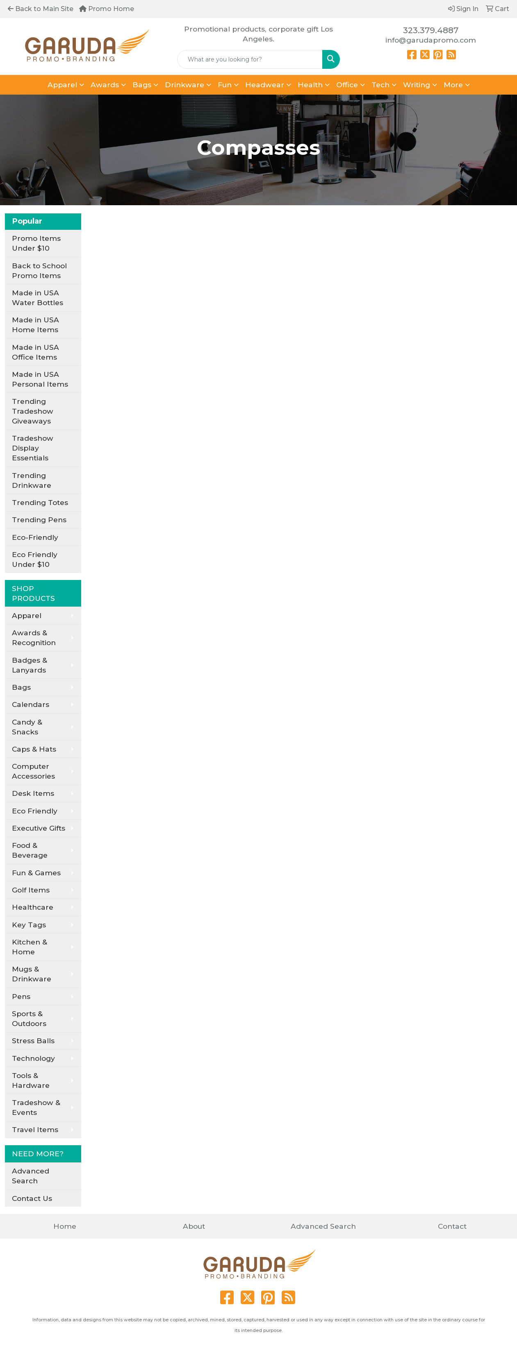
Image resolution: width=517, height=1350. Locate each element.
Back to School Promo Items (39, 270)
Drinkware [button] (184, 84)
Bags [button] (141, 84)
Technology (33, 1058)
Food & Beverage (30, 850)
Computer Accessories (33, 771)
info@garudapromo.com (430, 40)
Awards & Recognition (34, 637)
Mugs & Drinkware (31, 974)
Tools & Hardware (31, 1080)
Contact (452, 1226)
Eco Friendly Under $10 (34, 559)
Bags (21, 687)
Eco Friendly (34, 810)
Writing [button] (416, 84)
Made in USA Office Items (35, 352)
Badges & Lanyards (29, 665)
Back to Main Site (40, 9)
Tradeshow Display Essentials (32, 448)
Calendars (30, 704)
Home (64, 1226)
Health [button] (310, 84)
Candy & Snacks (27, 727)
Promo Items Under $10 (36, 243)
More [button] (453, 84)
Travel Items (35, 1129)
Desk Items (33, 793)
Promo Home (106, 9)
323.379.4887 (430, 30)
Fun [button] (225, 84)
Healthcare (32, 907)
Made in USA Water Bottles (37, 297)
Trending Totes (40, 502)
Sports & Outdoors (29, 1018)
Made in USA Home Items (35, 324)
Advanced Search (30, 1176)
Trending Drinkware (31, 480)
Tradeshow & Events (36, 1107)
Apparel (26, 615)
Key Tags (29, 924)
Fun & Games (36, 872)
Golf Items (31, 890)
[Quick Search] (249, 59)
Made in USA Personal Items (40, 379)
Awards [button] (105, 84)
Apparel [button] (62, 84)
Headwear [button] (264, 84)
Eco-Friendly (35, 537)
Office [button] (347, 84)
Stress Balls (33, 1040)
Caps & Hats (34, 749)
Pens (21, 996)
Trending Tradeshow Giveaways (32, 411)
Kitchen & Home (29, 947)
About (194, 1226)
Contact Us (32, 1198)
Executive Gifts (38, 828)
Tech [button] (380, 84)
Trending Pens (39, 519)
